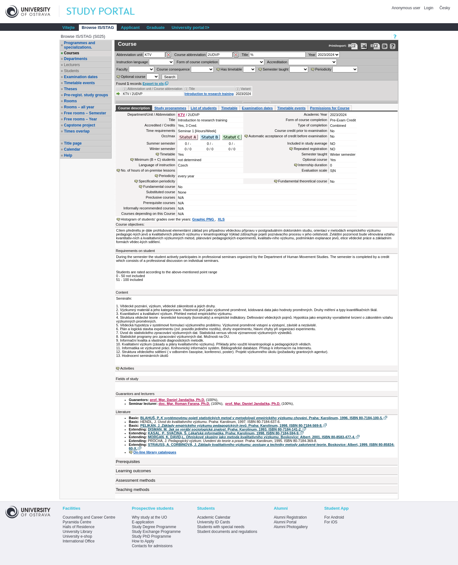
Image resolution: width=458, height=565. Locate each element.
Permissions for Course (330, 108)
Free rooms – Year (80, 119)
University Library (77, 531)
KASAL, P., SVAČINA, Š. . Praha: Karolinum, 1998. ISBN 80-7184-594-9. (223, 433)
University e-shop (77, 536)
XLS (221, 219)
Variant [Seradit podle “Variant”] (246, 89)
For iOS (330, 522)
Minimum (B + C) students (155, 159)
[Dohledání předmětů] (235, 55)
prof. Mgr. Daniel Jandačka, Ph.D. (177, 400)
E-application (143, 522)
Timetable (229, 108)
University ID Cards (213, 522)
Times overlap (76, 131)
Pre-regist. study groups (86, 95)
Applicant (130, 27)
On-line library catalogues (154, 452)
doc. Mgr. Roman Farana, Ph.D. (184, 403)
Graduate (156, 27)
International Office (79, 541)
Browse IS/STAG (98, 27)
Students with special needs (221, 527)
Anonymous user (406, 8)
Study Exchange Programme (156, 531)
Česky (445, 8)
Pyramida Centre (77, 522)
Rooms (70, 101)
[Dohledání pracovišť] (168, 55)
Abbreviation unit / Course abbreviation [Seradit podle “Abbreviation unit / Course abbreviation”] (155, 89)
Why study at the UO (149, 517)
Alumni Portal (285, 522)
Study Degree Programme (154, 527)
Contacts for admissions (152, 546)
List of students (204, 108)
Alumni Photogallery (291, 527)
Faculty (122, 69)
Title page (73, 143)
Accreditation (277, 62)
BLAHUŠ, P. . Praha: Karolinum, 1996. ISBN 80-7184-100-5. (261, 418)
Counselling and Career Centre (89, 517)
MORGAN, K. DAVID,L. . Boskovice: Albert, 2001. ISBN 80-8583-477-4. (251, 437)
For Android (334, 517)
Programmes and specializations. (79, 45)
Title (245, 55)
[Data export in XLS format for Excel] (364, 46)
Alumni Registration (290, 517)
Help (68, 155)
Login (428, 8)
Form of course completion (197, 62)
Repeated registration (310, 149)
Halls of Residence (78, 527)
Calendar (72, 149)
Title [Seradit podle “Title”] (192, 89)
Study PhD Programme (151, 536)
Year (311, 55)
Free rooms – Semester (85, 113)
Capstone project (79, 125)
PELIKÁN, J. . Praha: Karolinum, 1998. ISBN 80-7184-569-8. (231, 425)
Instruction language (132, 62)
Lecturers (72, 65)
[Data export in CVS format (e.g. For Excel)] (375, 46)
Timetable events (79, 83)
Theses (70, 89)
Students (71, 71)
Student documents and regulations (227, 531)
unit (129, 55)
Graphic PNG (203, 219)
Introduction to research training (208, 94)
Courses (71, 53)
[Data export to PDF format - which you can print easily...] (353, 46)
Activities (127, 368)
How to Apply (143, 541)
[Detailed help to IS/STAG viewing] (392, 46)
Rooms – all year (79, 107)
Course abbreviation (189, 55)
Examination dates (81, 77)
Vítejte (68, 27)
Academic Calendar (214, 517)
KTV (181, 115)
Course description (134, 108)
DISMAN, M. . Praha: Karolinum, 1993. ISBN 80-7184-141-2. (225, 429)
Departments (75, 59)
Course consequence (173, 69)
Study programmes (170, 108)
